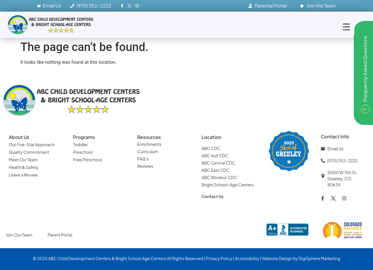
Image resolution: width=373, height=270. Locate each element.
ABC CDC (211, 148)
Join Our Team (19, 234)
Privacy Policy (219, 258)
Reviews (145, 166)
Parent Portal (59, 234)
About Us (19, 137)
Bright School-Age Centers (228, 184)
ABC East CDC (216, 170)
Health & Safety (24, 167)
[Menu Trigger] (346, 27)
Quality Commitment (29, 152)
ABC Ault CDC (215, 155)
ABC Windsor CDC (219, 177)
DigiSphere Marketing (319, 258)
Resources (149, 137)
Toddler (80, 144)
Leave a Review (23, 174)
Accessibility (247, 258)
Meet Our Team (23, 159)
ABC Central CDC (218, 162)
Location (211, 137)
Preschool (83, 152)
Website (270, 258)
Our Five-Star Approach (31, 144)
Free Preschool (88, 159)
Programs (84, 137)
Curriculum (147, 151)
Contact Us (213, 196)
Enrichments (149, 144)
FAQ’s (143, 158)
